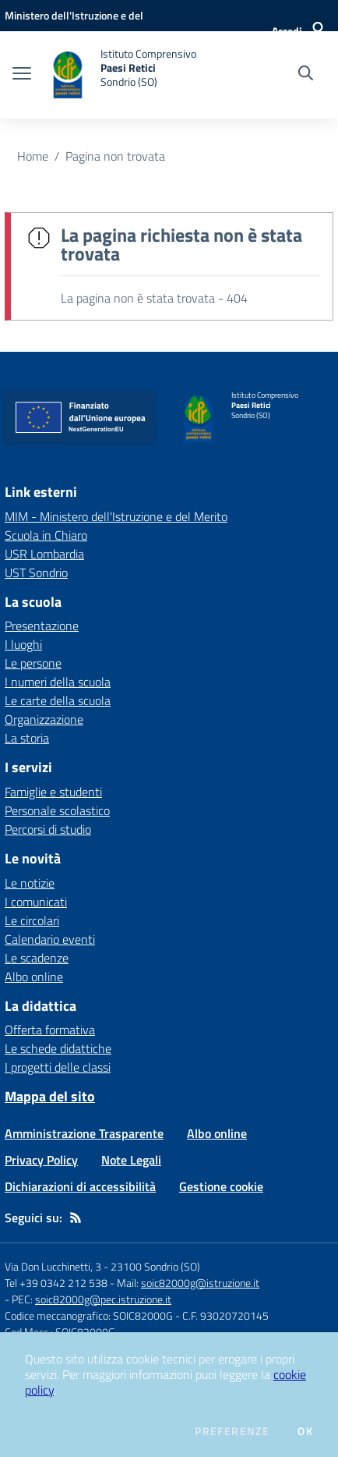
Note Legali (131, 1159)
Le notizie (30, 883)
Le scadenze (37, 957)
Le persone (33, 663)
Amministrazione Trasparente (84, 1133)
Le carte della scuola (58, 700)
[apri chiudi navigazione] (21, 75)
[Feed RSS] (76, 1218)
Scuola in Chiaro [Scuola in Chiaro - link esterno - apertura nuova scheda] (46, 535)
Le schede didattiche (58, 1048)
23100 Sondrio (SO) (155, 1266)
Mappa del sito (50, 1096)
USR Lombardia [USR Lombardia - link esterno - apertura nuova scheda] (44, 553)
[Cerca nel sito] (306, 75)
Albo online (34, 976)
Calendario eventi (50, 939)
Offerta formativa (50, 1029)
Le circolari (32, 920)
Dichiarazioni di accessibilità (80, 1186)
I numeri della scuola (58, 681)
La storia (27, 737)
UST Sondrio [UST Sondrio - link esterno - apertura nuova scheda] (36, 572)
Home (32, 156)
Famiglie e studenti (53, 791)
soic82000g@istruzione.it (200, 1282)
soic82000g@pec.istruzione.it (103, 1299)
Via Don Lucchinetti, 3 (53, 1266)
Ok (305, 1431)
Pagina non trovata (115, 156)
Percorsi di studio (48, 829)
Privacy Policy (41, 1159)
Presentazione (42, 625)
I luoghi (23, 644)
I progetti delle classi (58, 1067)
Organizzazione (44, 719)
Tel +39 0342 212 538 (56, 1282)
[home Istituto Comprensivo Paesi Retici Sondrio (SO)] (121, 75)
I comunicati (36, 901)
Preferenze (232, 1431)
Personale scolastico (57, 810)
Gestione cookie (221, 1186)
